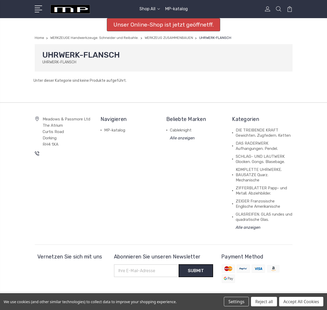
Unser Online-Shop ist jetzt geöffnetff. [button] (163, 24)
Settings (236, 301)
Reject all (264, 301)
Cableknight (181, 130)
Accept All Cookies (301, 301)
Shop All (149, 8)
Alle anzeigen (182, 138)
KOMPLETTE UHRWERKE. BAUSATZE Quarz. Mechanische (259, 174)
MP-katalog (176, 8)
